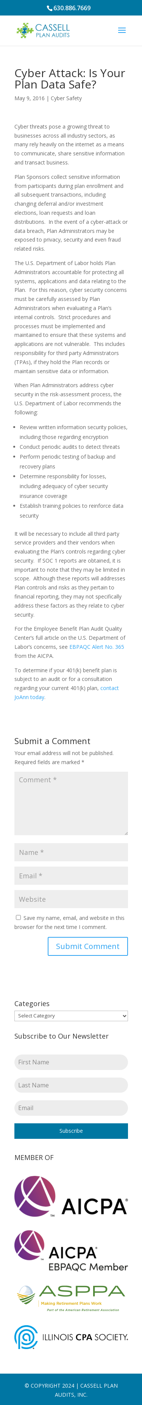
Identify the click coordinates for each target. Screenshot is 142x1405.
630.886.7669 (72, 8)
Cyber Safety (66, 98)
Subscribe (71, 1130)
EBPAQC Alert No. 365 (96, 646)
